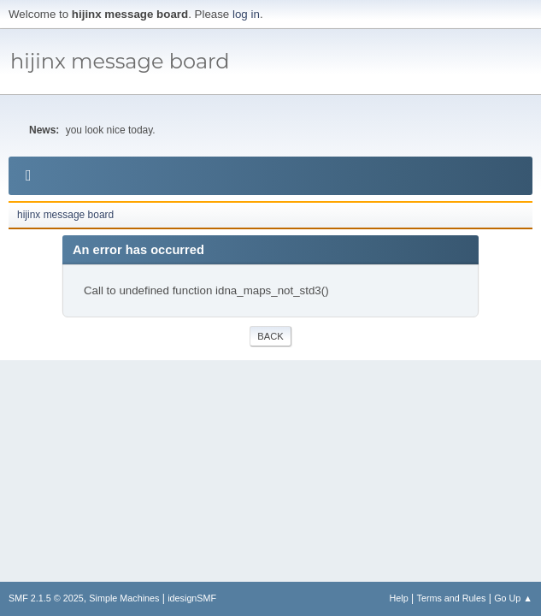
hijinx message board (120, 61)
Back (270, 336)
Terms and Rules (451, 598)
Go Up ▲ (513, 598)
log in (246, 14)
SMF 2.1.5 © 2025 (46, 598)
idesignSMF (192, 598)
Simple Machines (124, 598)
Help (399, 598)
